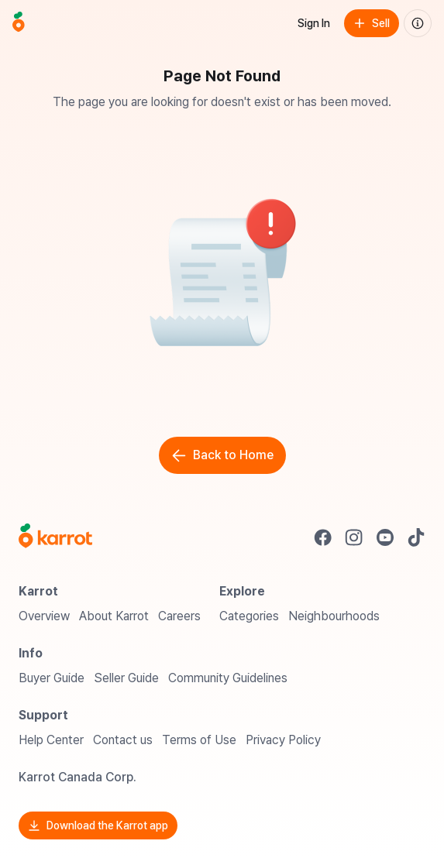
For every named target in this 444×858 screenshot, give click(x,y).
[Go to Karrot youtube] (385, 537)
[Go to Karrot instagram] (354, 537)
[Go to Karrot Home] (55, 537)
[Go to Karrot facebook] (323, 537)
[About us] (418, 23)
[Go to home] (18, 23)
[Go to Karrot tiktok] (416, 537)
